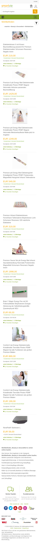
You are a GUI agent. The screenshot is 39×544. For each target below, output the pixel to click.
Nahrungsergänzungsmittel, (19, 473)
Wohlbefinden (29, 26)
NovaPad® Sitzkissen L (11, 428)
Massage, (33, 470)
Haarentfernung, (18, 463)
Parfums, (14, 476)
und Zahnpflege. (7, 478)
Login (19, 512)
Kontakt (35, 1)
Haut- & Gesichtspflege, (9, 465)
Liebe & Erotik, (20, 468)
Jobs (21, 504)
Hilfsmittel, (20, 465)
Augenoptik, (5, 460)
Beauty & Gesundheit (17, 26)
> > (18, 26)
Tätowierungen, (22, 476)
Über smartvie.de (14, 504)
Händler (26, 504)
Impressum (26, 528)
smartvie (7, 26)
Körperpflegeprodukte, (9, 468)
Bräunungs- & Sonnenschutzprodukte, (21, 460)
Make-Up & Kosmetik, (9, 470)
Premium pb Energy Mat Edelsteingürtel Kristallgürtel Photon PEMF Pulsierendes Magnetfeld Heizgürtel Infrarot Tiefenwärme (19, 175)
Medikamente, (6, 473)
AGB (11, 528)
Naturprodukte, (6, 476)
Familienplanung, (7, 463)
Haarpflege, (27, 463)
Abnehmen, (28, 457)
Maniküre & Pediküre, (23, 470)
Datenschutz (17, 528)
